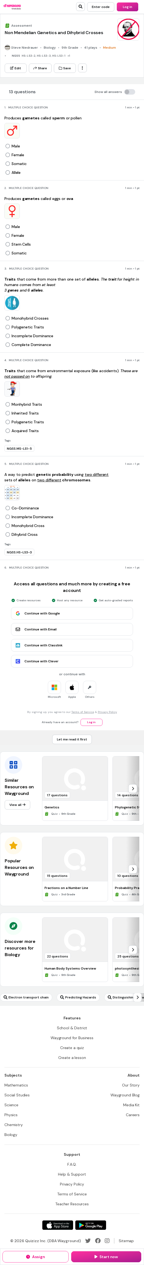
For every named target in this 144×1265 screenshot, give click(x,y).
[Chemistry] (13, 1124)
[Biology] (10, 1134)
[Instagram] (107, 1240)
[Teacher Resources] (72, 1203)
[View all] (17, 805)
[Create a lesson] (72, 1057)
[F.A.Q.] (72, 1164)
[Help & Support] (72, 1174)
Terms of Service (82, 712)
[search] (80, 6)
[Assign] (35, 1257)
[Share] (40, 68)
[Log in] (128, 7)
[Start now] (106, 1257)
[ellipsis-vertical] (82, 68)
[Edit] (16, 68)
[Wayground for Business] (72, 1037)
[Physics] (11, 1114)
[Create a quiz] (72, 1047)
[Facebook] (98, 1240)
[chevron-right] (132, 788)
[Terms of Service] (72, 1194)
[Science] (11, 1104)
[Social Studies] (17, 1095)
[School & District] (72, 1027)
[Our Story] (131, 1085)
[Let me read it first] (72, 739)
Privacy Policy (107, 712)
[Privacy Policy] (72, 1184)
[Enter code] (100, 7)
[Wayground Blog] (125, 1095)
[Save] (65, 68)
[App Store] (57, 1225)
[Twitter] (88, 1240)
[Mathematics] (16, 1085)
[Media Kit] (131, 1104)
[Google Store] (90, 1225)
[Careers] (133, 1114)
